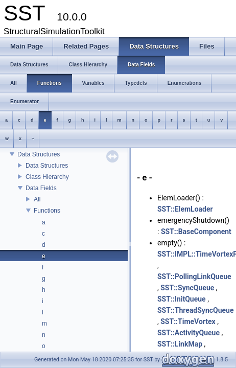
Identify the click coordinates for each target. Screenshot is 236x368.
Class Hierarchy (47, 176)
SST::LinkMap (179, 344)
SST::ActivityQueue (188, 333)
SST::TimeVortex (188, 321)
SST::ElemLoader (185, 209)
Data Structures (38, 154)
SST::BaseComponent (196, 231)
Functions (47, 210)
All (37, 199)
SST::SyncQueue (187, 288)
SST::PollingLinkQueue (194, 276)
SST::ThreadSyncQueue (195, 310)
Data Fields (41, 188)
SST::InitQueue (181, 299)
